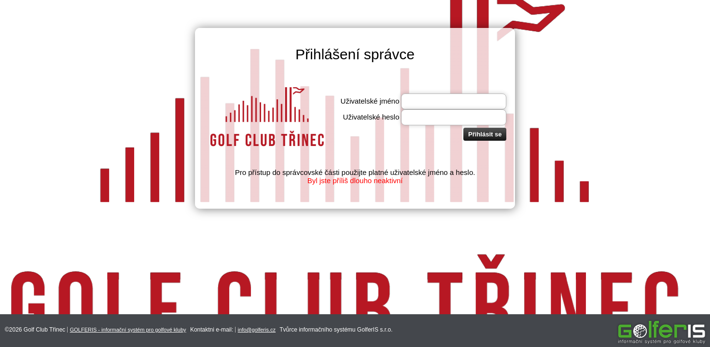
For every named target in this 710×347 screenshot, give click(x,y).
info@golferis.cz (257, 330)
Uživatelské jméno (370, 101)
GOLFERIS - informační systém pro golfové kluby (128, 330)
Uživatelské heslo (371, 117)
